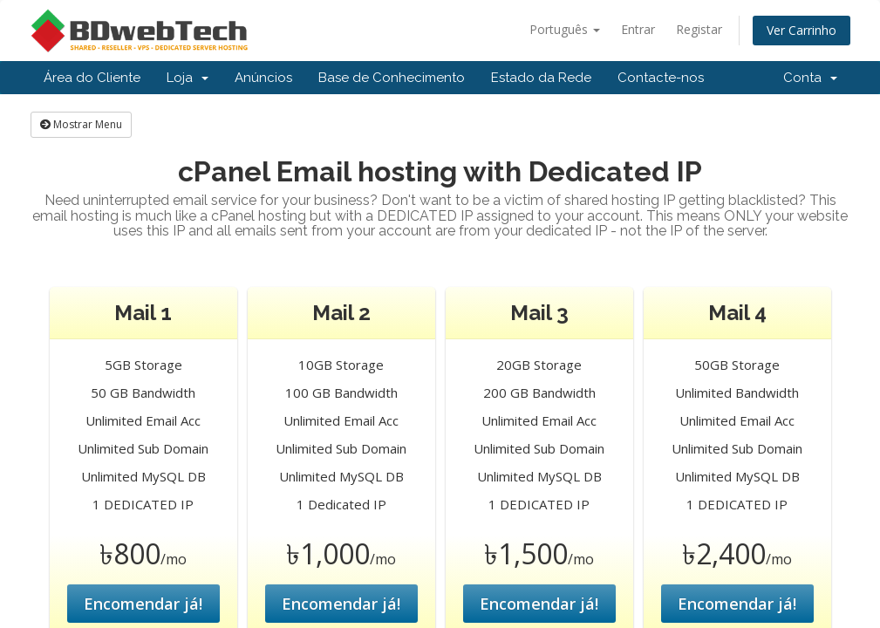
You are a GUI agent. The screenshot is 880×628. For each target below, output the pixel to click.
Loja (187, 77)
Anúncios (263, 77)
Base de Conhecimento (391, 77)
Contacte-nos (660, 77)
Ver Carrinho (801, 30)
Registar (699, 29)
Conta (810, 77)
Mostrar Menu (81, 124)
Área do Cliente (92, 77)
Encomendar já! (143, 603)
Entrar (638, 29)
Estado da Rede (541, 77)
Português (564, 29)
